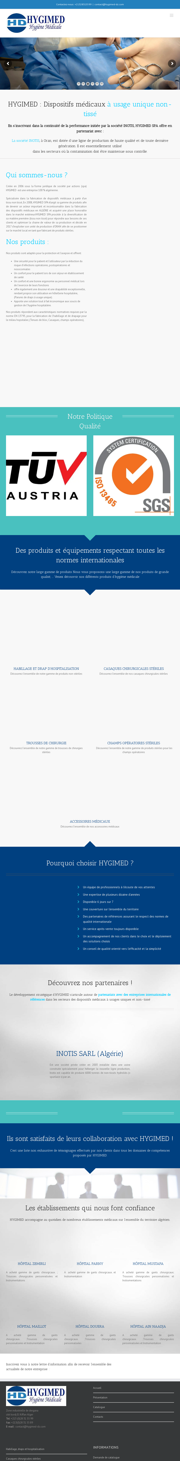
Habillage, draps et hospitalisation (25, 1449)
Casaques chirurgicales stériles (23, 1458)
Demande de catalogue (106, 1457)
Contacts (98, 1416)
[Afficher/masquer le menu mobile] (172, 15)
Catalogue (99, 1407)
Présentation (100, 1397)
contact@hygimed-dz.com (109, 4)
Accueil (97, 1388)
